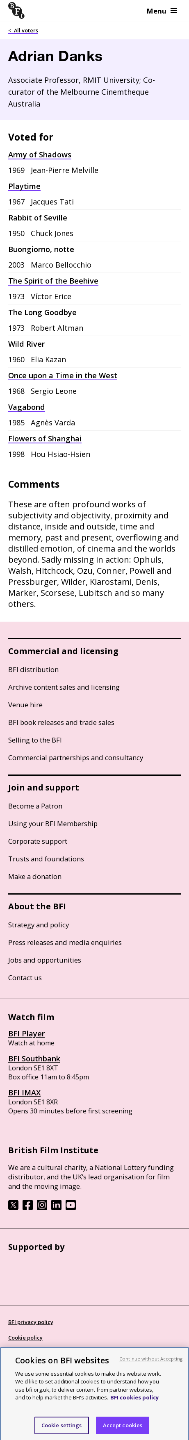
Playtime (24, 186)
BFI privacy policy (30, 1322)
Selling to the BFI (35, 740)
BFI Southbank (34, 1058)
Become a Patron (35, 806)
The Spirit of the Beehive (53, 281)
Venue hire (25, 704)
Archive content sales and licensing (64, 687)
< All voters (23, 30)
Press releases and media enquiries (65, 942)
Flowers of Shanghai (45, 438)
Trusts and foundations (46, 858)
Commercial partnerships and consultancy (75, 757)
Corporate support (37, 841)
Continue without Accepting (150, 1362)
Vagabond (26, 407)
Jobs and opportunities (44, 960)
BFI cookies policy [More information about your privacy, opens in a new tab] (134, 1401)
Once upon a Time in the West (62, 375)
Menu (162, 11)
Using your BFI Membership (53, 823)
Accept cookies (123, 1429)
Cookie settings (61, 1429)
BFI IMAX (24, 1092)
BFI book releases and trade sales (61, 722)
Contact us (25, 977)
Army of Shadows (39, 154)
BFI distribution (33, 669)
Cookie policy (25, 1337)
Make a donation (34, 876)
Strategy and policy (38, 924)
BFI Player (26, 1033)
